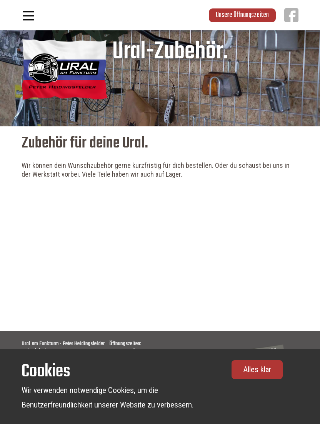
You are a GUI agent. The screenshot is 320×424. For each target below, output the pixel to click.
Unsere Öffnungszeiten (242, 15)
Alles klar (257, 369)
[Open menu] (28, 16)
